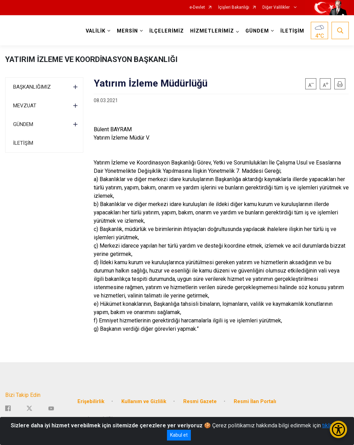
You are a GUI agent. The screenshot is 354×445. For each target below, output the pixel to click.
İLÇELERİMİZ (166, 31)
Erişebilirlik (90, 401)
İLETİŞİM (292, 31)
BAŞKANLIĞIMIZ (32, 87)
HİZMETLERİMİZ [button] (212, 31)
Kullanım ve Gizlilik (143, 401)
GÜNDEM (23, 124)
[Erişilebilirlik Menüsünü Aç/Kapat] (338, 429)
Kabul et (179, 435)
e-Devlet (197, 7)
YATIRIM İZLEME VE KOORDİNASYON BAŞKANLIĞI (91, 59)
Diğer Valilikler (276, 7)
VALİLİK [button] (95, 31)
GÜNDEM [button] (257, 31)
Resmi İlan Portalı (255, 401)
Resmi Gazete (200, 401)
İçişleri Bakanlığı (233, 7)
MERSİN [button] (127, 31)
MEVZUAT (24, 106)
